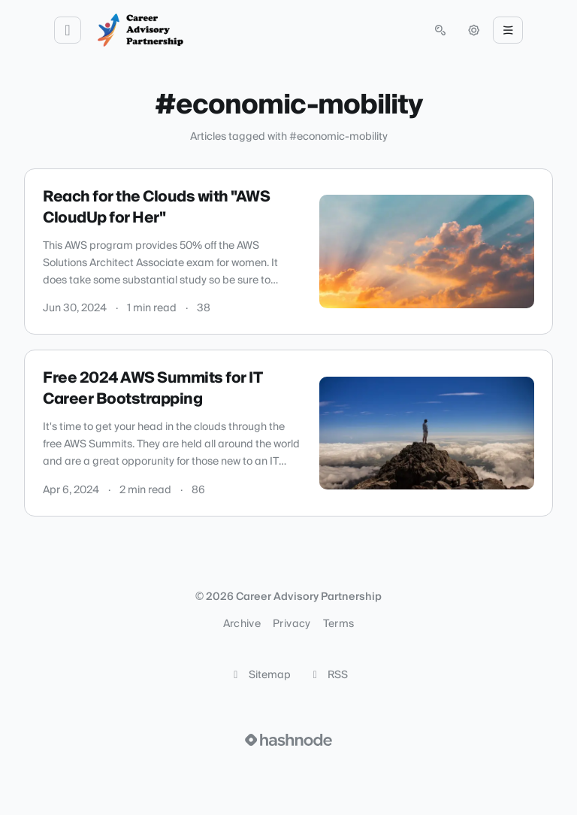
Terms (339, 624)
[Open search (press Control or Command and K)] (440, 30)
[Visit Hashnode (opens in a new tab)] (288, 740)
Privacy (291, 624)
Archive (242, 624)
